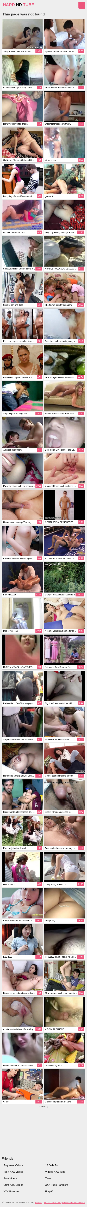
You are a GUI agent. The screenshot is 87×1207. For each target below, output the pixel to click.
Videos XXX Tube (55, 1171)
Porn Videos (10, 1178)
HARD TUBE (18, 4)
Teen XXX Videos (13, 1171)
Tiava (48, 1178)
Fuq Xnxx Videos (13, 1165)
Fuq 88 (49, 1191)
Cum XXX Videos (13, 1184)
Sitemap (38, 1202)
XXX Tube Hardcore (56, 1184)
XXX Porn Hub (11, 1191)
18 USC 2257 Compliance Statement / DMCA (64, 1202)
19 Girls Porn (52, 1165)
